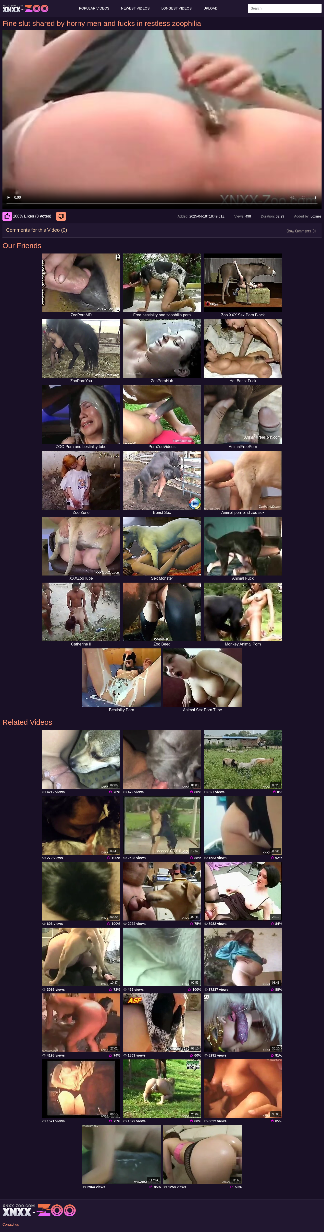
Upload (210, 8)
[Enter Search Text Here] (285, 8)
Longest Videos (177, 8)
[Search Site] (317, 8)
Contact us (10, 1224)
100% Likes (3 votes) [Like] (26, 216)
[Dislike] (61, 216)
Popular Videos (94, 8)
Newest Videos (135, 8)
